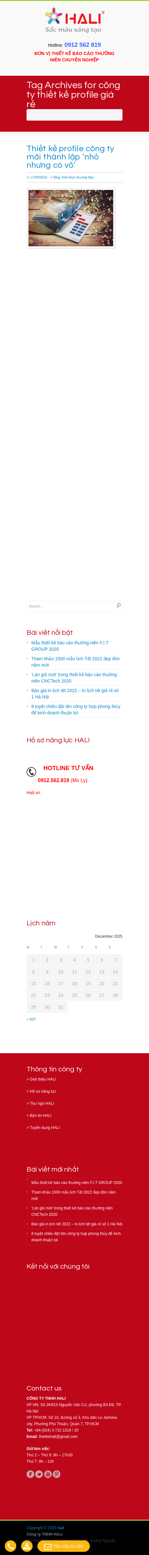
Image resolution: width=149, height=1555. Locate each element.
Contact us (44, 1388)
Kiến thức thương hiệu (78, 177)
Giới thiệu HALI (43, 1079)
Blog (57, 177)
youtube (48, 1474)
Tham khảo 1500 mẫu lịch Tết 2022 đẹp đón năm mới (75, 662)
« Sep (31, 1019)
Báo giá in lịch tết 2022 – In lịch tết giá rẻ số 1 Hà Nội (75, 693)
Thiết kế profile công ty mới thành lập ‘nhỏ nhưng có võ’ (70, 156)
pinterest (56, 1474)
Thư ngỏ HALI (42, 1103)
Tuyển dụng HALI (45, 1127)
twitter (39, 1474)
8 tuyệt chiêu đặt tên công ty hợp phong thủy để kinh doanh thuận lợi (75, 709)
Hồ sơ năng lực (43, 1091)
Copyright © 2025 (42, 1528)
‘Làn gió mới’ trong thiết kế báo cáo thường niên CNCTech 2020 (74, 677)
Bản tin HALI (40, 1115)
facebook (30, 1474)
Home (58, 115)
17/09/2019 (39, 177)
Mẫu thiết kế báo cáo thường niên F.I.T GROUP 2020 (69, 646)
